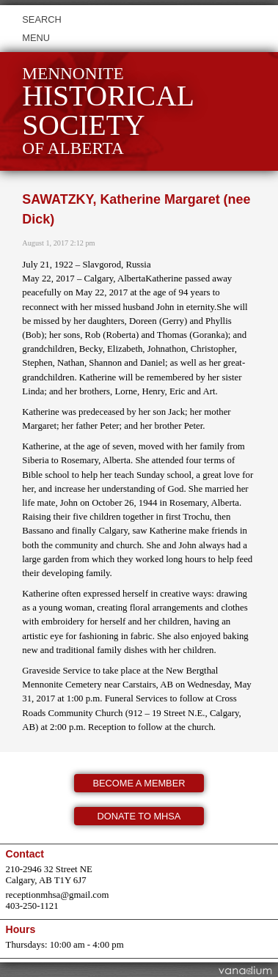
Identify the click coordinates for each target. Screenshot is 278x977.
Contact (25, 854)
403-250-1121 (32, 906)
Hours (21, 929)
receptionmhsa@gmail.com (57, 895)
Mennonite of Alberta (108, 111)
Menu (36, 37)
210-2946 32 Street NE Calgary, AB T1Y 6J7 (49, 874)
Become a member (139, 783)
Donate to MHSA (139, 816)
